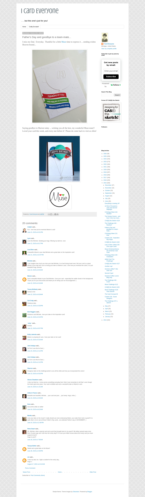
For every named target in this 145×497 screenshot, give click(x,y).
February (108, 314)
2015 (105, 183)
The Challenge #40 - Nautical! (111, 224)
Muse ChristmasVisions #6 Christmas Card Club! (112, 250)
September (108, 193)
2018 (105, 175)
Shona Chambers (33, 380)
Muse (64, 42)
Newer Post (26, 472)
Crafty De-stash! (34, 27)
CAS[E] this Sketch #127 (112, 263)
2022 (105, 164)
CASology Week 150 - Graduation (111, 255)
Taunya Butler (31, 446)
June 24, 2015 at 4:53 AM (35, 398)
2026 (105, 153)
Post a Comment (30, 468)
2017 (105, 177)
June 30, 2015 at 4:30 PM (35, 451)
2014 (105, 320)
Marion (29, 276)
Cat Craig (30, 300)
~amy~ (29, 323)
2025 (105, 156)
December (108, 185)
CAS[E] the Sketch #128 (112, 242)
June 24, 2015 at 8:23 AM (35, 409)
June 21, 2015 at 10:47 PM (35, 255)
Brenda (29, 261)
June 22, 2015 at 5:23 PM (35, 317)
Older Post (93, 472)
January (107, 316)
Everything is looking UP (112, 203)
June (106, 201)
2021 (105, 167)
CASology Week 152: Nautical (111, 212)
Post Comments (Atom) (38, 475)
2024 (105, 159)
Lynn (29, 238)
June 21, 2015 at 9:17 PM (35, 243)
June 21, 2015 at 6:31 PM (35, 232)
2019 (105, 172)
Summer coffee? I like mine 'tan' (111, 269)
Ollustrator (76, 491)
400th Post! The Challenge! (109, 260)
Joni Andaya (31, 346)
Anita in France (32, 393)
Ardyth (29, 227)
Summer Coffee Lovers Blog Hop (112, 276)
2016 (105, 180)
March (107, 311)
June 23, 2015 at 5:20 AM (35, 340)
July (106, 198)
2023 (105, 161)
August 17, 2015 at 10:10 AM (36, 464)
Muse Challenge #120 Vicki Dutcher (111, 290)
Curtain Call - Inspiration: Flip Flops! (112, 238)
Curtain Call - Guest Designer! (111, 297)
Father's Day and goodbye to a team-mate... (111, 229)
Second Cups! (109, 273)
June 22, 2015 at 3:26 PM (35, 306)
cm (28, 457)
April (106, 308)
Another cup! (108, 266)
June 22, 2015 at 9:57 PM (35, 328)
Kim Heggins (31, 312)
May (106, 306)
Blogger (89, 491)
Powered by (111, 85)
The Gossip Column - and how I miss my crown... (112, 217)
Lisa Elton (30, 249)
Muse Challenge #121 (111, 284)
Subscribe (111, 77)
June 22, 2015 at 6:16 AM (35, 283)
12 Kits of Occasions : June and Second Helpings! (111, 207)
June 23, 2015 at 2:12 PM (35, 351)
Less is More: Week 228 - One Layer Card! (112, 245)
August (107, 196)
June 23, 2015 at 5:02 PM (35, 373)
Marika (29, 415)
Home (24, 27)
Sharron (30, 368)
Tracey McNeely (32, 289)
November (108, 188)
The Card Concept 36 (111, 294)
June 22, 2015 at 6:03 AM (35, 270)
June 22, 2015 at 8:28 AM (35, 294)
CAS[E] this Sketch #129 (112, 220)
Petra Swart (31, 429)
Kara (28, 404)
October (107, 190)
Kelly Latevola (32, 334)
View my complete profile (108, 48)
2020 (105, 169)
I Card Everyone (40, 11)
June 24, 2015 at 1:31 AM (35, 387)
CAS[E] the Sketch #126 (112, 287)
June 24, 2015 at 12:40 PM (35, 422)
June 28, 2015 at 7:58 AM (35, 439)
